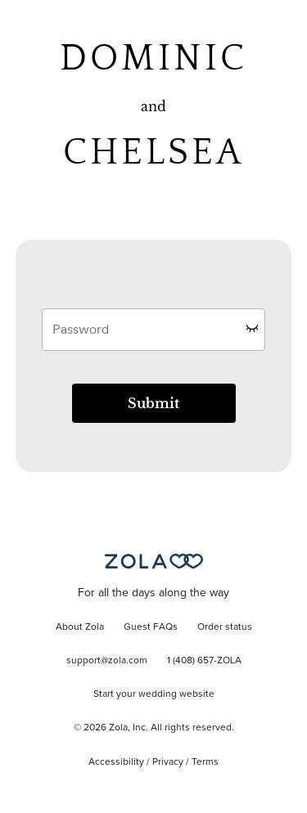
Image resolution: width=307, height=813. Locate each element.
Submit (153, 403)
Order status (224, 627)
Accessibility (116, 762)
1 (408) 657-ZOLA (204, 661)
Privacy (167, 762)
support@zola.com (106, 661)
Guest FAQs (151, 627)
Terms (205, 762)
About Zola (80, 627)
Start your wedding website (153, 694)
